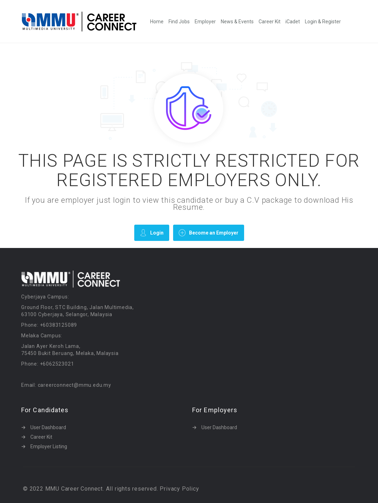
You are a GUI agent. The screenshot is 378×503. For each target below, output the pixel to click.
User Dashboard (48, 427)
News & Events (237, 21)
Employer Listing (48, 446)
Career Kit (269, 21)
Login (152, 232)
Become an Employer (208, 232)
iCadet (292, 21)
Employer (205, 21)
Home (157, 21)
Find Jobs (179, 21)
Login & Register (323, 21)
